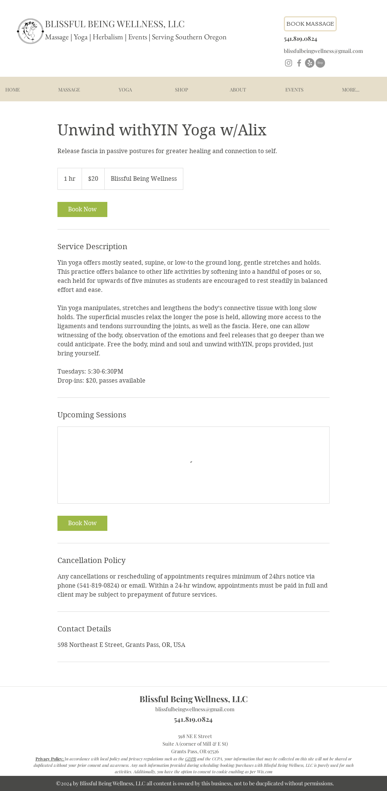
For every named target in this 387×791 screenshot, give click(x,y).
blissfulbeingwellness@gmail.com (194, 709)
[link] (82, 209)
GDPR (190, 759)
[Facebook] (299, 63)
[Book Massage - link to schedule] (310, 23)
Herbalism (108, 37)
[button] (69, 89)
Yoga (81, 37)
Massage (57, 37)
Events (138, 37)
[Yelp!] (309, 63)
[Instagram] (288, 63)
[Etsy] (320, 63)
